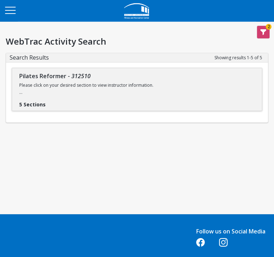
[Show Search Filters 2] (263, 32)
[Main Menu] (10, 10)
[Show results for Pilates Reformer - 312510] (51, 102)
